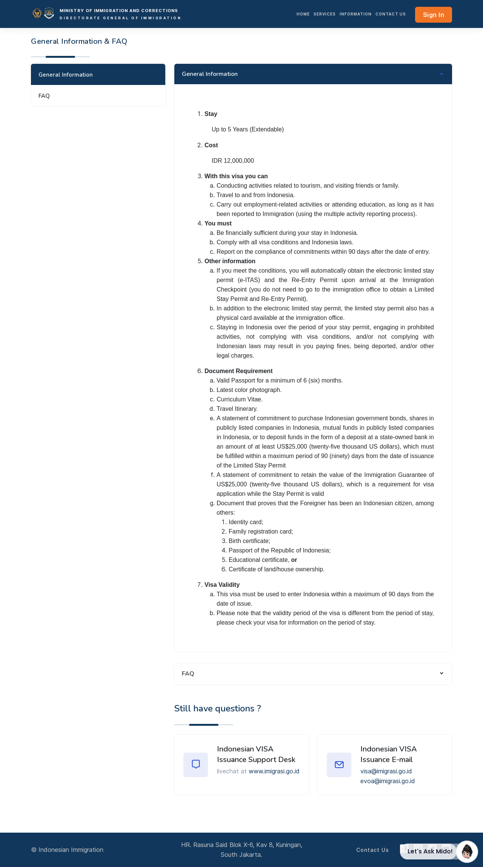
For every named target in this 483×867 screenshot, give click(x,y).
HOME (303, 14)
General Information (65, 75)
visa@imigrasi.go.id (386, 771)
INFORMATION (356, 14)
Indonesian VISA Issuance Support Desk (256, 754)
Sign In (434, 15)
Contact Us (390, 14)
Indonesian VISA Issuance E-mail (388, 754)
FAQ (44, 96)
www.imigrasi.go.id (274, 771)
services (325, 14)
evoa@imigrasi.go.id (387, 781)
